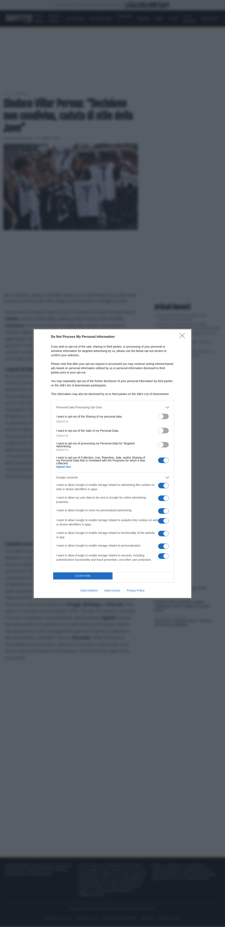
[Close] (183, 337)
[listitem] (112, 407)
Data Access (112, 590)
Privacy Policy (136, 590)
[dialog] (112, 463)
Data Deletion (89, 590)
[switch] (163, 416)
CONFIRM (83, 575)
